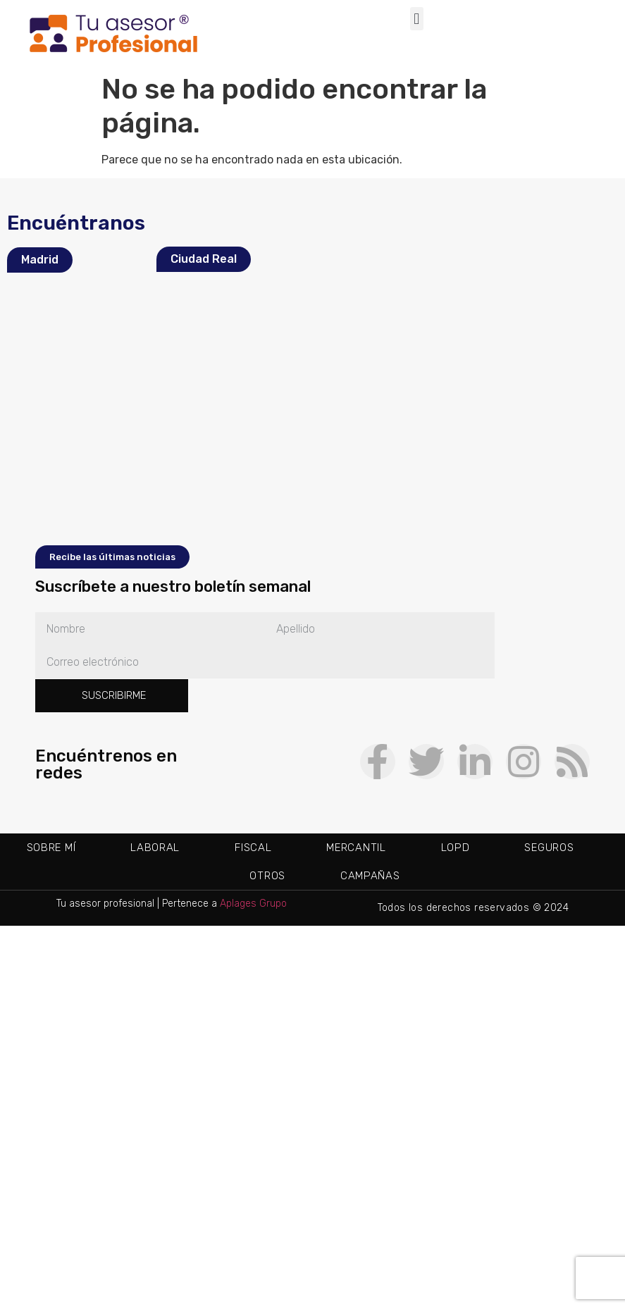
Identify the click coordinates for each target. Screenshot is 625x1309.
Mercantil (355, 847)
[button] (416, 18)
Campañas (370, 875)
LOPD (455, 847)
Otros (267, 875)
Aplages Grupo (253, 904)
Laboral (155, 847)
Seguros (549, 847)
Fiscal (253, 847)
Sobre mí (51, 847)
